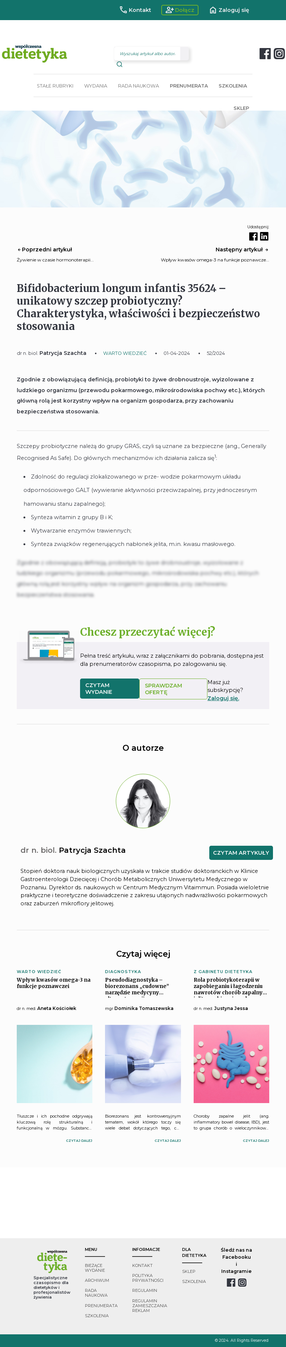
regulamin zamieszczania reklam (149, 1306)
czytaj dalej (79, 1140)
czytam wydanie (98, 688)
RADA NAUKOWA (138, 86)
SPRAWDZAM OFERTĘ (163, 689)
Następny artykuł (242, 249)
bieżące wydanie (95, 1268)
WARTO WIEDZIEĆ (125, 353)
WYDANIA (95, 86)
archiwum (97, 1280)
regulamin (144, 1290)
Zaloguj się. (223, 698)
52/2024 (216, 353)
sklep (189, 1271)
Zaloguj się (229, 10)
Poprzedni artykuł (44, 249)
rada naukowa (96, 1293)
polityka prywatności (147, 1278)
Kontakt (135, 10)
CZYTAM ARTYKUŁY (241, 852)
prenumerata (101, 1305)
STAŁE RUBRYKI (55, 86)
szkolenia (97, 1315)
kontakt (142, 1265)
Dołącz (180, 10)
